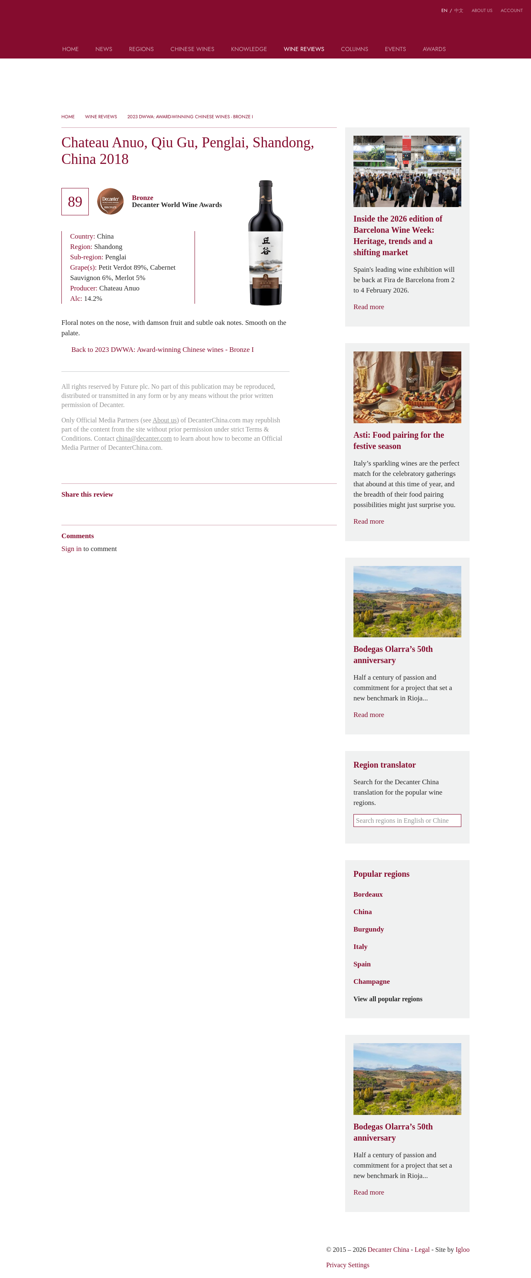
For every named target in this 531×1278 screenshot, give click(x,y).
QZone (114, 508)
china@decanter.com (144, 438)
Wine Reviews (304, 49)
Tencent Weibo (97, 508)
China (362, 911)
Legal (422, 1249)
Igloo (462, 1249)
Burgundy (368, 929)
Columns (354, 49)
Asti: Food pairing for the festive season (398, 440)
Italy (360, 946)
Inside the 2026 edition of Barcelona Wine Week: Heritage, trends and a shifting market (397, 235)
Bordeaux (368, 894)
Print (174, 508)
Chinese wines (192, 49)
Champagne (371, 981)
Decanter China (266, 24)
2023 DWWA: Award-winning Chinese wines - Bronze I (190, 116)
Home (70, 49)
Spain (362, 963)
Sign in (71, 548)
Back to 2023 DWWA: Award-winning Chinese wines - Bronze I (157, 349)
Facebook (160, 508)
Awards (434, 49)
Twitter (145, 508)
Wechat (81, 508)
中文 (458, 10)
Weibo (65, 508)
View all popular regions (392, 999)
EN (444, 10)
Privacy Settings (347, 1265)
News (103, 49)
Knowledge (249, 49)
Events (395, 49)
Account (512, 10)
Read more (373, 306)
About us (482, 10)
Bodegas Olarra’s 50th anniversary (393, 655)
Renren (129, 508)
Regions (141, 49)
